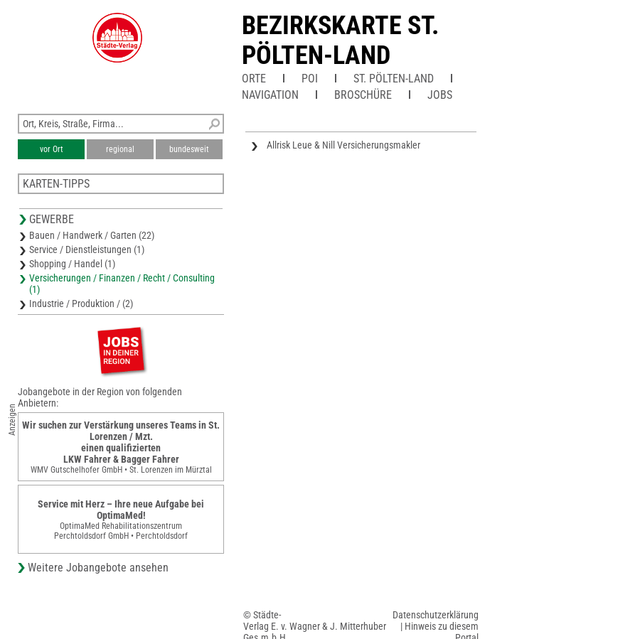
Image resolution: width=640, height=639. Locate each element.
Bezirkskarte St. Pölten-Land (340, 40)
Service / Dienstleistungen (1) (86, 249)
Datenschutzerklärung (436, 615)
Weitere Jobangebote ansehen (98, 567)
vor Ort (51, 149)
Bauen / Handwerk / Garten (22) (91, 235)
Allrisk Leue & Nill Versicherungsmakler (343, 145)
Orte (254, 78)
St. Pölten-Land (393, 78)
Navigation (270, 95)
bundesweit (189, 149)
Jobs (439, 95)
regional (120, 149)
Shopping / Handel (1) (72, 263)
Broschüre (363, 95)
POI (310, 78)
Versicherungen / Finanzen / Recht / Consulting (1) (122, 283)
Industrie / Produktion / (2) (81, 303)
